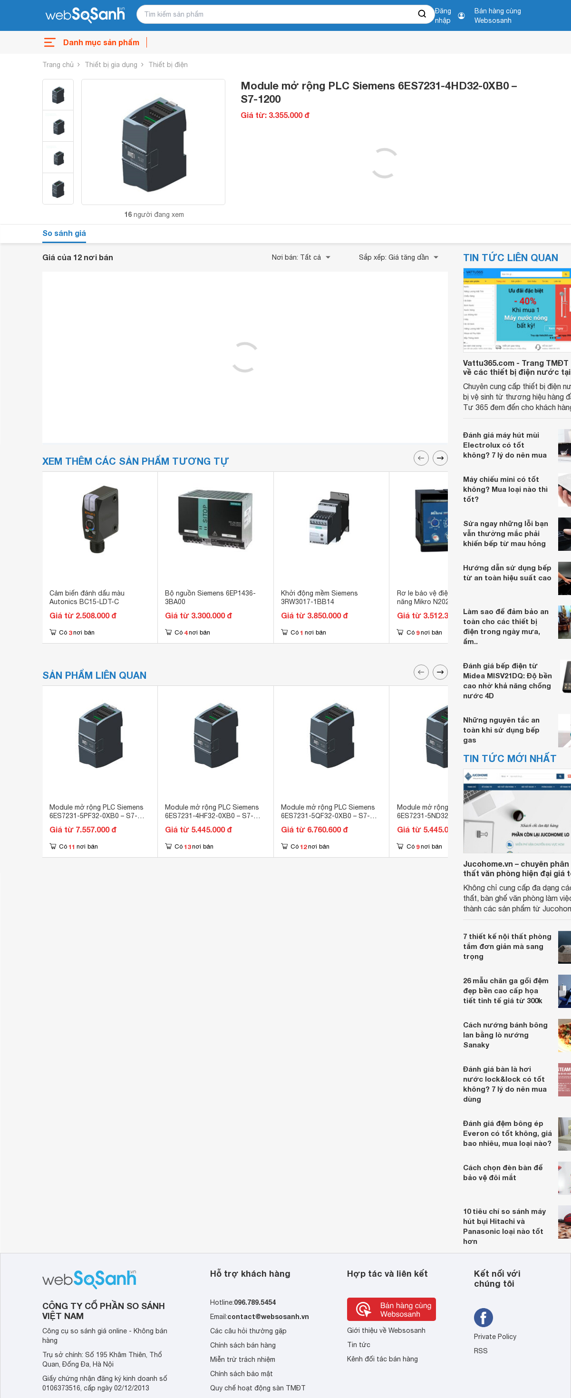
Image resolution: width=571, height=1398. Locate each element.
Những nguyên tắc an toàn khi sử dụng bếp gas (501, 729)
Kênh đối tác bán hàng (382, 1359)
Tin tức (358, 1345)
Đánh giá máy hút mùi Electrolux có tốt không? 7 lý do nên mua (505, 444)
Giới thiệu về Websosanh (386, 1330)
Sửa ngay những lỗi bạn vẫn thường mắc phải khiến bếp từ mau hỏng (505, 533)
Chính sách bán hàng (243, 1345)
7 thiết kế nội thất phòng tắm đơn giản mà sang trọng (507, 946)
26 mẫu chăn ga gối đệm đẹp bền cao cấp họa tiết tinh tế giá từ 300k (506, 990)
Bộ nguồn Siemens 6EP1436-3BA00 (210, 597)
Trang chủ (58, 64)
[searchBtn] (423, 14)
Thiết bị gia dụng (111, 64)
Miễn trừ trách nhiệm (242, 1359)
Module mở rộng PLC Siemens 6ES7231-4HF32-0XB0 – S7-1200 (212, 815)
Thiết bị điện (168, 64)
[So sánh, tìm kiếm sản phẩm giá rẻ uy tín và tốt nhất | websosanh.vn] (85, 15)
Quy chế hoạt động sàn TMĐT (258, 1388)
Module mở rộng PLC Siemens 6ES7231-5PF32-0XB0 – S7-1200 (96, 815)
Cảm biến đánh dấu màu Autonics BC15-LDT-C (87, 597)
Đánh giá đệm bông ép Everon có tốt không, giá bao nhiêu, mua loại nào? (507, 1133)
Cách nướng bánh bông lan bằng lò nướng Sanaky (505, 1034)
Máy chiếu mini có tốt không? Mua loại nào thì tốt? (505, 489)
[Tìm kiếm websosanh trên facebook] (483, 1317)
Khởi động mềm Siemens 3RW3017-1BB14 (319, 597)
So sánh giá (64, 232)
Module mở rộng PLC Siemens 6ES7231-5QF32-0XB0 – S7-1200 (328, 815)
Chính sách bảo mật (241, 1374)
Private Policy (495, 1336)
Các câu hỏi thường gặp (248, 1331)
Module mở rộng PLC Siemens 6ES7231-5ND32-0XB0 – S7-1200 (444, 815)
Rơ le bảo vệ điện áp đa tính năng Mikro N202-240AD (441, 597)
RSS (481, 1351)
